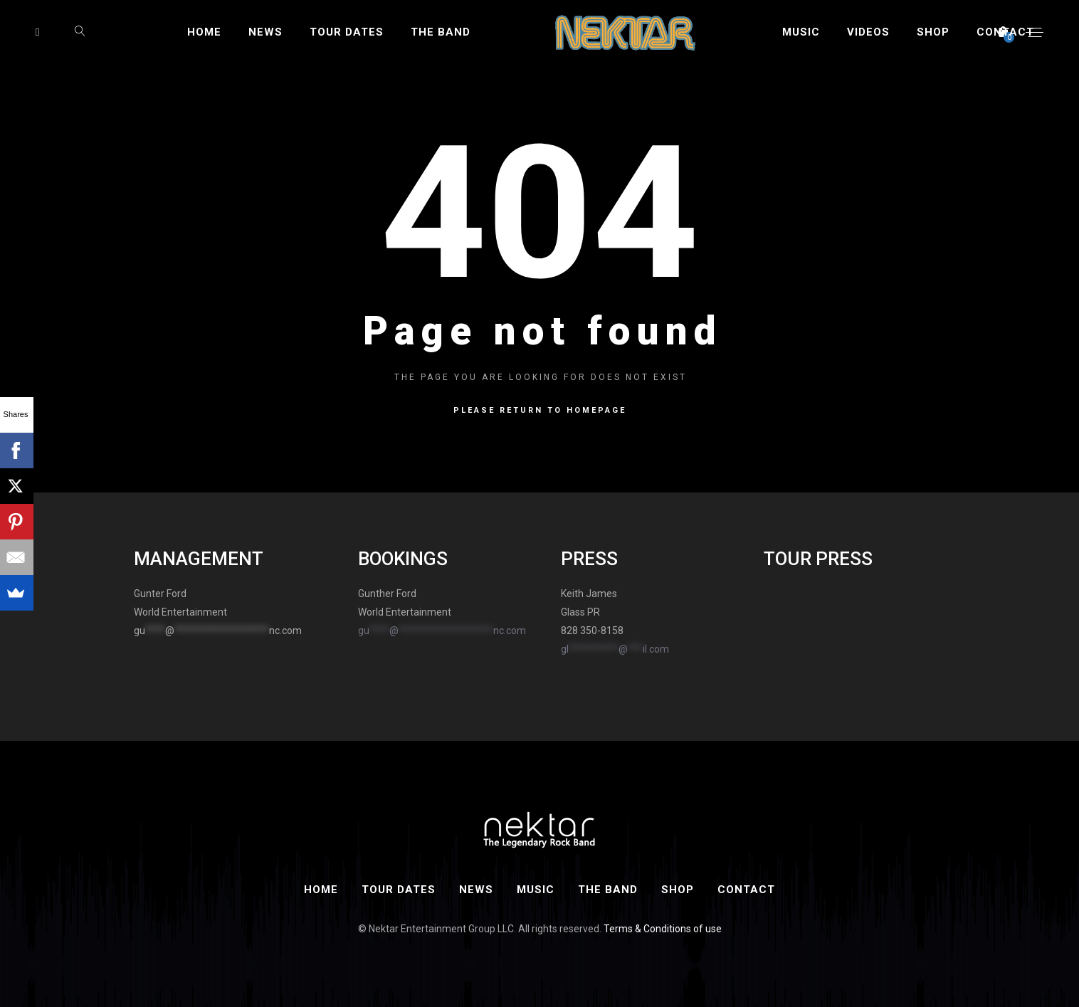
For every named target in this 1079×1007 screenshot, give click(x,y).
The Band (440, 32)
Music (801, 32)
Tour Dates (347, 32)
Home (204, 32)
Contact (1005, 32)
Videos (868, 32)
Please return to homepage (539, 410)
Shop (933, 32)
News (265, 32)
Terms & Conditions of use (663, 928)
